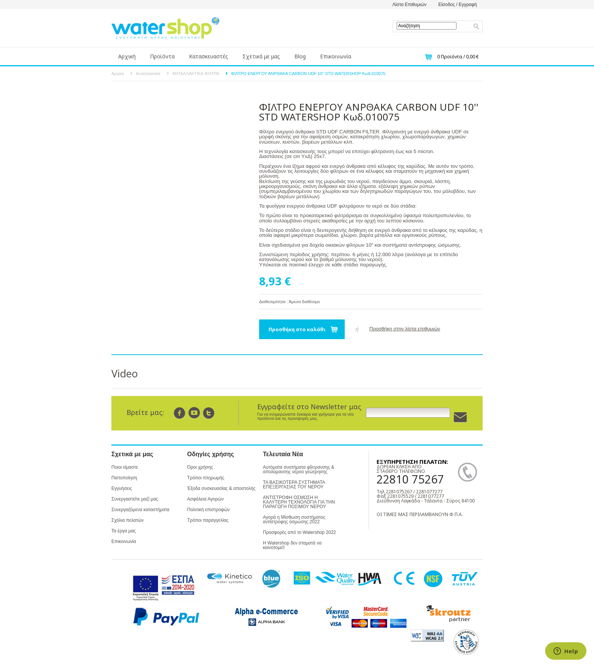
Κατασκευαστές (208, 56)
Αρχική (127, 56)
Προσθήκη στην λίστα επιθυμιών (404, 329)
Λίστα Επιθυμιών (409, 4)
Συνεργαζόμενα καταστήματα (140, 509)
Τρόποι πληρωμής (205, 477)
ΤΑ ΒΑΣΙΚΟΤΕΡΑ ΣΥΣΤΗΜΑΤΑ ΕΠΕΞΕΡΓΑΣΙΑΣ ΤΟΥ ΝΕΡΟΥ (294, 485)
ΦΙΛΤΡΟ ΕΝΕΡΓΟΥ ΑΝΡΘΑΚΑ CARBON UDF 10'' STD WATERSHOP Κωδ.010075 (308, 73)
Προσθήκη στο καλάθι (297, 329)
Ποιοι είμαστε (124, 467)
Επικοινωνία (335, 56)
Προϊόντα (162, 56)
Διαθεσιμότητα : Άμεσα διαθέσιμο (289, 301)
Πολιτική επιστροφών (208, 509)
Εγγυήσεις (121, 488)
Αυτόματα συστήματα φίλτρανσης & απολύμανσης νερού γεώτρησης (298, 469)
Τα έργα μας (123, 531)
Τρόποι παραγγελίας (207, 520)
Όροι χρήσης (200, 467)
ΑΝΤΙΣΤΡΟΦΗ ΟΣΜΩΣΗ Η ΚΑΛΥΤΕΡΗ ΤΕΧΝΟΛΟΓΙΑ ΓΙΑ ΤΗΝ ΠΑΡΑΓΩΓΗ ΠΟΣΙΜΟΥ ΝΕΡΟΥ (299, 502)
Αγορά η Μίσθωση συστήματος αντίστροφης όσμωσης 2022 (294, 519)
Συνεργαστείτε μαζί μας (134, 499)
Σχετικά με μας (261, 56)
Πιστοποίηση (124, 477)
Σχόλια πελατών (127, 520)
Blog (300, 56)
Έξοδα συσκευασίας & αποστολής (221, 488)
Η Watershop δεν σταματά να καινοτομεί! (292, 545)
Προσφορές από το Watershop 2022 (299, 532)
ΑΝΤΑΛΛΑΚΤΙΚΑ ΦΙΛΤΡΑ (195, 73)
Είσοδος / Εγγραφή (457, 4)
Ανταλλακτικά (148, 73)
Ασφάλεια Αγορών (205, 499)
